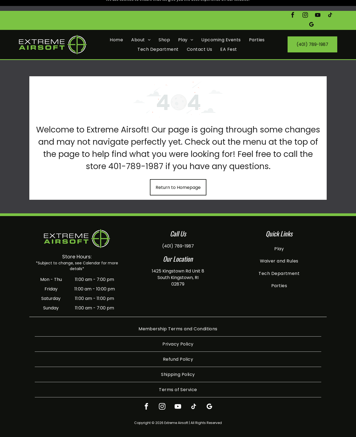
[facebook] (293, 5)
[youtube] (318, 5)
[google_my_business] (311, 14)
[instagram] (305, 5)
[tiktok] (330, 5)
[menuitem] (116, 28)
